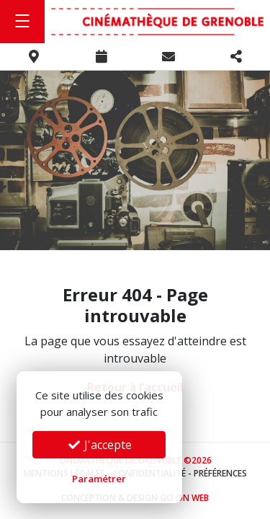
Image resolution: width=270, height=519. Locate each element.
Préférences (220, 473)
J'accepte (99, 445)
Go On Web (184, 498)
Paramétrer (99, 478)
